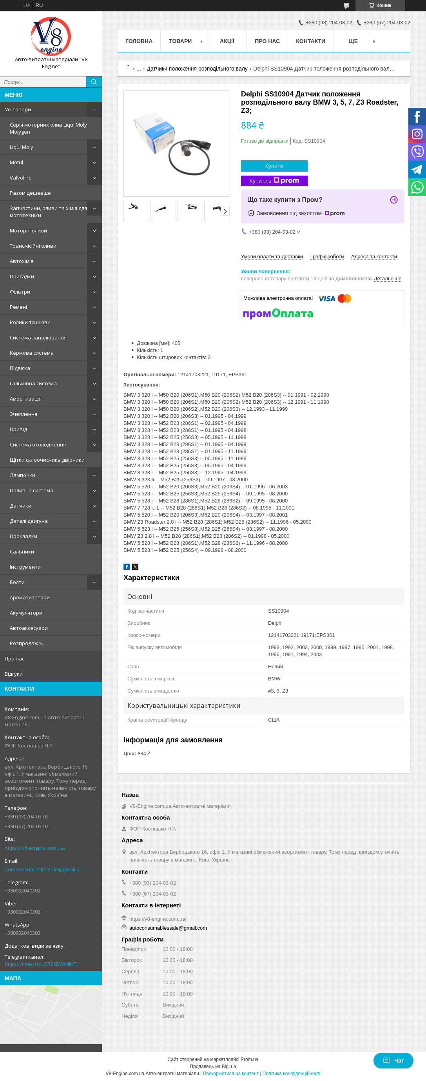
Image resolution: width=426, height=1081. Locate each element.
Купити (274, 165)
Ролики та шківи (30, 322)
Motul (16, 162)
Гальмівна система (33, 383)
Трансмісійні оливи (33, 245)
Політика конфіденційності (292, 1073)
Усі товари (18, 109)
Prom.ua (249, 1059)
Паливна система (31, 490)
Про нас (14, 658)
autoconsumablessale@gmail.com (45, 869)
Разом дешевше (30, 192)
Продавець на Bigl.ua (213, 1066)
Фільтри (20, 291)
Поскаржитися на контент (231, 1073)
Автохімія (21, 261)
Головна (138, 41)
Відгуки (14, 673)
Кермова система (32, 352)
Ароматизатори (30, 597)
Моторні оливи (28, 230)
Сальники (22, 551)
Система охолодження (38, 444)
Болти (17, 582)
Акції (227, 41)
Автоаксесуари (29, 627)
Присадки (22, 276)
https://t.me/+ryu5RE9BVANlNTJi (42, 963)
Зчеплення (23, 413)
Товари (180, 41)
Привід (18, 429)
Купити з (274, 181)
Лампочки (22, 475)
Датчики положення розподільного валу (197, 68)
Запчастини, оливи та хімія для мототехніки (48, 212)
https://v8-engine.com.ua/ (35, 847)
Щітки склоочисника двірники (47, 459)
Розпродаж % (27, 643)
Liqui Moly (21, 147)
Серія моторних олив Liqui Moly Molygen (48, 128)
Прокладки (23, 536)
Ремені (18, 306)
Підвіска (20, 368)
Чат (393, 1060)
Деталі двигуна (29, 520)
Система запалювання (38, 337)
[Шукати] (94, 82)
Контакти (310, 41)
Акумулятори (26, 612)
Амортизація (26, 398)
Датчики (20, 505)
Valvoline (21, 177)
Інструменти (25, 566)
